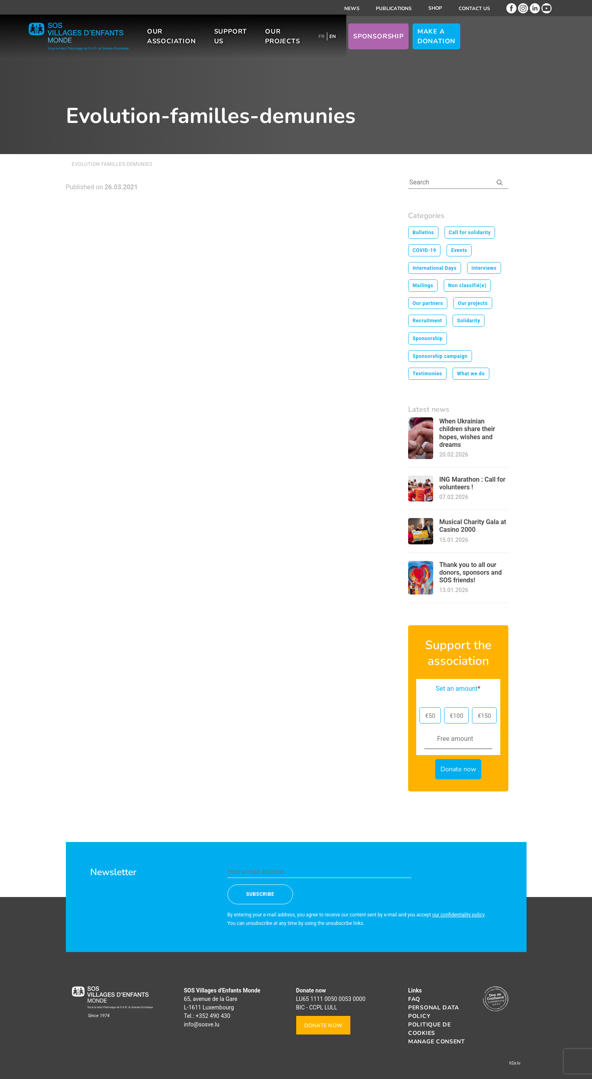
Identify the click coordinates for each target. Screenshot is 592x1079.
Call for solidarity (470, 232)
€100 (456, 715)
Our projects (322, 40)
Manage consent (436, 1041)
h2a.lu (514, 1063)
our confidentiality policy (458, 915)
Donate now (323, 1025)
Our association (196, 40)
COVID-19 (424, 250)
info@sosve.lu (201, 1024)
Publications (394, 8)
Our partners (428, 303)
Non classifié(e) (467, 285)
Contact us (474, 8)
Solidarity (468, 321)
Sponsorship (429, 40)
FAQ (414, 999)
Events (459, 250)
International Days (435, 268)
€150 (484, 715)
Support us (265, 40)
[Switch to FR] (372, 40)
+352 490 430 (213, 1016)
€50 (430, 715)
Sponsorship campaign (440, 356)
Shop (435, 8)
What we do (471, 374)
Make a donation (487, 40)
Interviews (484, 268)
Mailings (423, 285)
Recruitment (427, 321)
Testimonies (427, 374)
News (352, 8)
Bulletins (423, 232)
